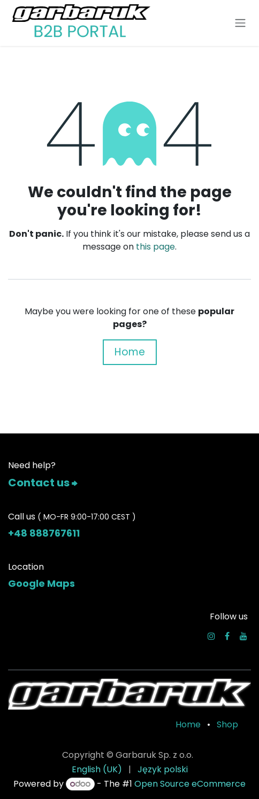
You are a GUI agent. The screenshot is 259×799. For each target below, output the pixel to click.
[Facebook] (227, 636)
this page (155, 247)
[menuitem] (97, 770)
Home (130, 352)
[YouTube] (243, 636)
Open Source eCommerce (190, 784)
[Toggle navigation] (240, 23)
